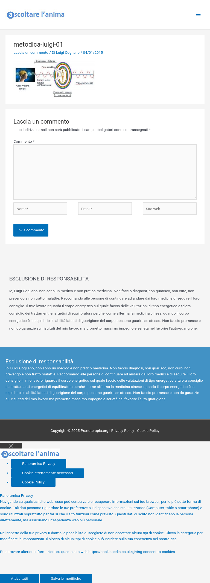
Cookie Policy (148, 430)
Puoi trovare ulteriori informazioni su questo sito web (44, 551)
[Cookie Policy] (33, 482)
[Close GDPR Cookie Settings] (11, 446)
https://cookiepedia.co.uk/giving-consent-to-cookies (131, 551)
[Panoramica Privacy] (38, 463)
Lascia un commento (30, 52)
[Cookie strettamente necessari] (47, 473)
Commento (23, 141)
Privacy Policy (122, 430)
